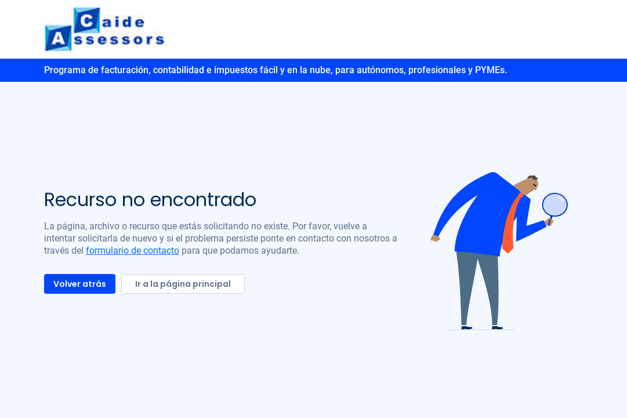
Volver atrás (79, 284)
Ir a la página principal (183, 284)
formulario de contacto (132, 250)
